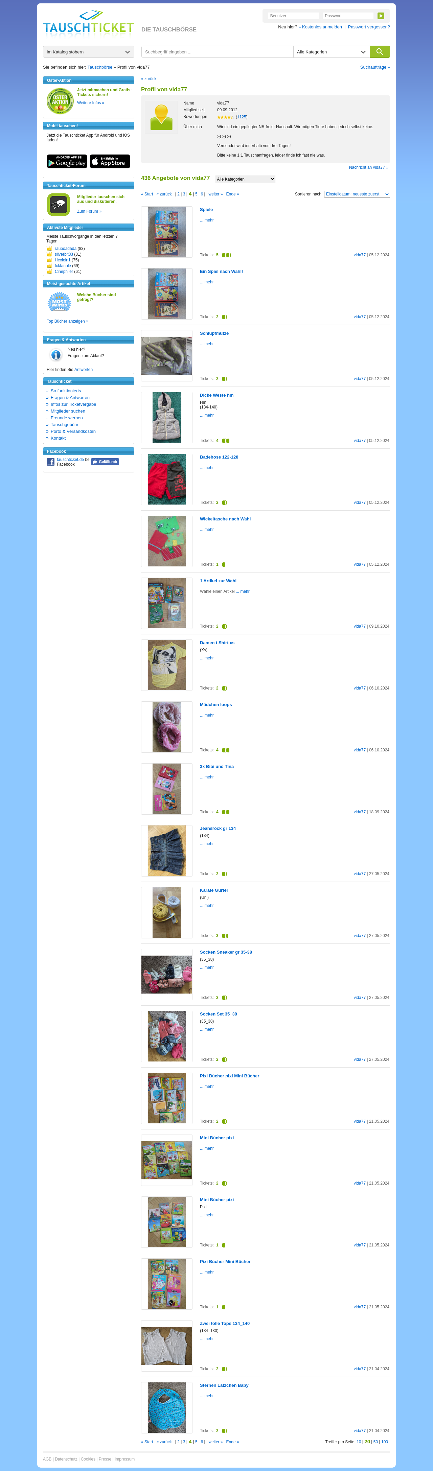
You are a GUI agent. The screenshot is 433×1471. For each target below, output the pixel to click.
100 (384, 1442)
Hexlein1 (63, 260)
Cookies (88, 1459)
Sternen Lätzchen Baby (224, 1385)
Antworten (83, 369)
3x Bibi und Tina (217, 766)
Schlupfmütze (214, 333)
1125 (241, 117)
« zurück (148, 78)
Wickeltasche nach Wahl (225, 518)
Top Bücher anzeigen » (67, 321)
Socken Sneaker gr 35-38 (226, 952)
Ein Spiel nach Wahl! (221, 271)
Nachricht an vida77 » (368, 167)
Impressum (125, 1459)
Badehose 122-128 (219, 457)
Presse (105, 1459)
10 (359, 1442)
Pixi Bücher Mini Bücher (225, 1261)
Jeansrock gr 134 (218, 828)
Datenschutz (66, 1459)
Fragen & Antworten (70, 397)
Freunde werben (67, 417)
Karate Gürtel (214, 890)
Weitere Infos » (90, 102)
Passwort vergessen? (369, 26)
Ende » (232, 194)
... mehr (207, 220)
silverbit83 (64, 254)
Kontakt (58, 438)
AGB (47, 1459)
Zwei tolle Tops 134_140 (225, 1323)
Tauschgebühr (64, 424)
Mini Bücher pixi (217, 1137)
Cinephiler (64, 271)
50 (375, 1442)
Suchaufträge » (375, 67)
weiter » (216, 194)
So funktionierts (66, 390)
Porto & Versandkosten (73, 431)
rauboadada (65, 248)
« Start (147, 194)
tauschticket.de (70, 459)
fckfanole (63, 265)
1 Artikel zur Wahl (218, 580)
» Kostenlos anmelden (320, 26)
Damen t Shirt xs (217, 642)
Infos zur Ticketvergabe (73, 404)
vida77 (360, 255)
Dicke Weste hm (216, 395)
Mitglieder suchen (68, 411)
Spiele (206, 209)
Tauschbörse (100, 67)
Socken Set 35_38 (218, 1014)
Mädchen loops (216, 704)
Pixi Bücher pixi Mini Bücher (229, 1075)
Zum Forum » (89, 211)
